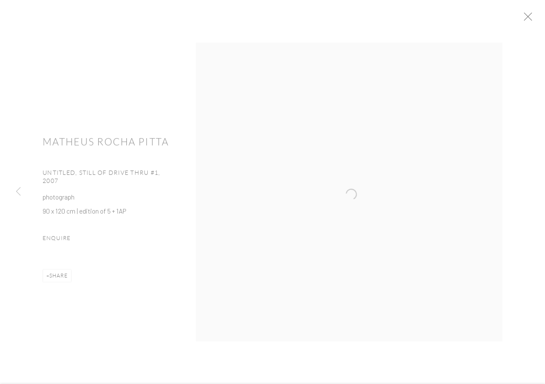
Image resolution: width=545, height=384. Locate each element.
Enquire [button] (57, 240)
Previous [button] (18, 192)
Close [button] (533, 19)
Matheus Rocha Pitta (106, 144)
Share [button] (58, 278)
